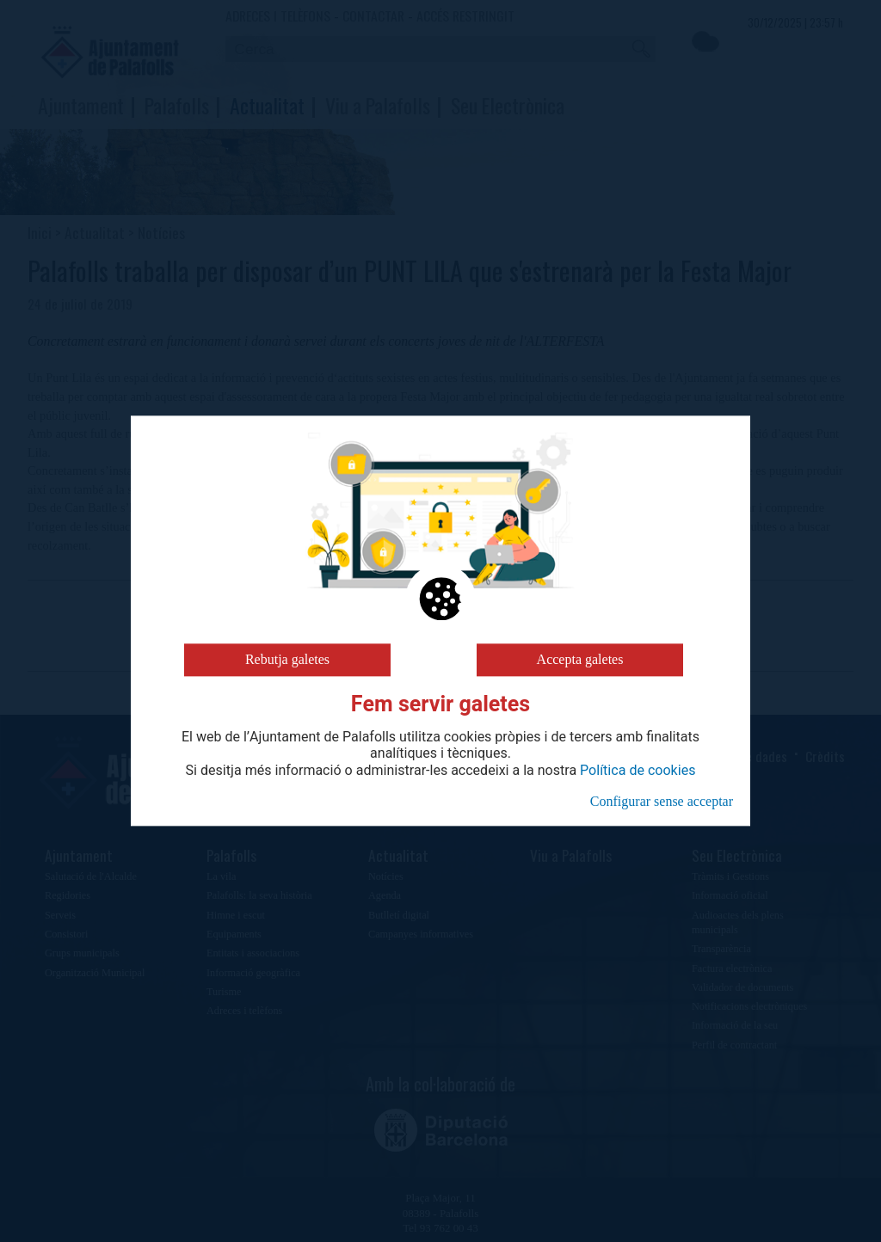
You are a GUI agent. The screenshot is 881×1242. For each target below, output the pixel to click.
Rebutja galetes (287, 659)
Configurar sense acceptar (661, 801)
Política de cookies (637, 770)
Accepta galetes (580, 659)
